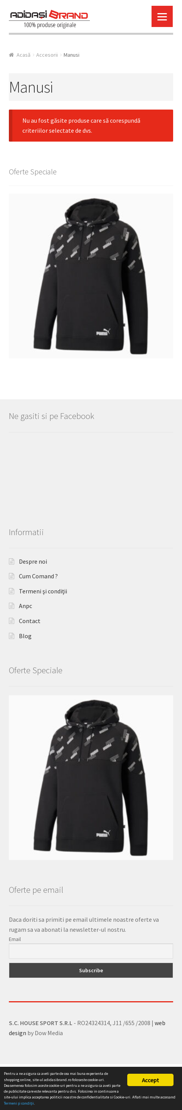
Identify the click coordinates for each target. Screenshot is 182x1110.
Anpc (25, 639)
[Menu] (162, 16)
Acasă (23, 54)
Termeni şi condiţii (43, 624)
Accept (150, 1080)
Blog (25, 668)
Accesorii (47, 54)
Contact (29, 653)
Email (15, 971)
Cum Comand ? (38, 609)
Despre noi (33, 594)
